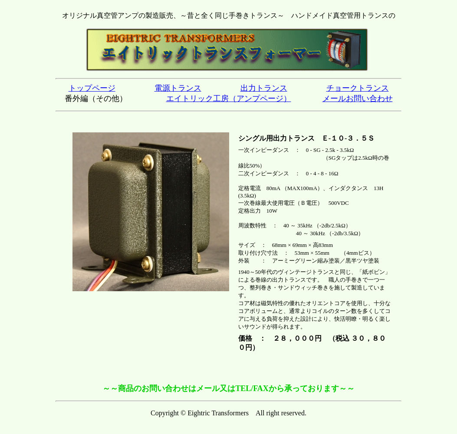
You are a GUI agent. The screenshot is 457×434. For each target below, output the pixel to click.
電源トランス (178, 88)
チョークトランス (357, 88)
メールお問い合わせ (357, 98)
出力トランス (263, 88)
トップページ (92, 88)
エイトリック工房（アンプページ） (228, 98)
